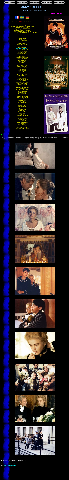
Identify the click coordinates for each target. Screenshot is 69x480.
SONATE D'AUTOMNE (9, 463)
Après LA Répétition (9, 465)
